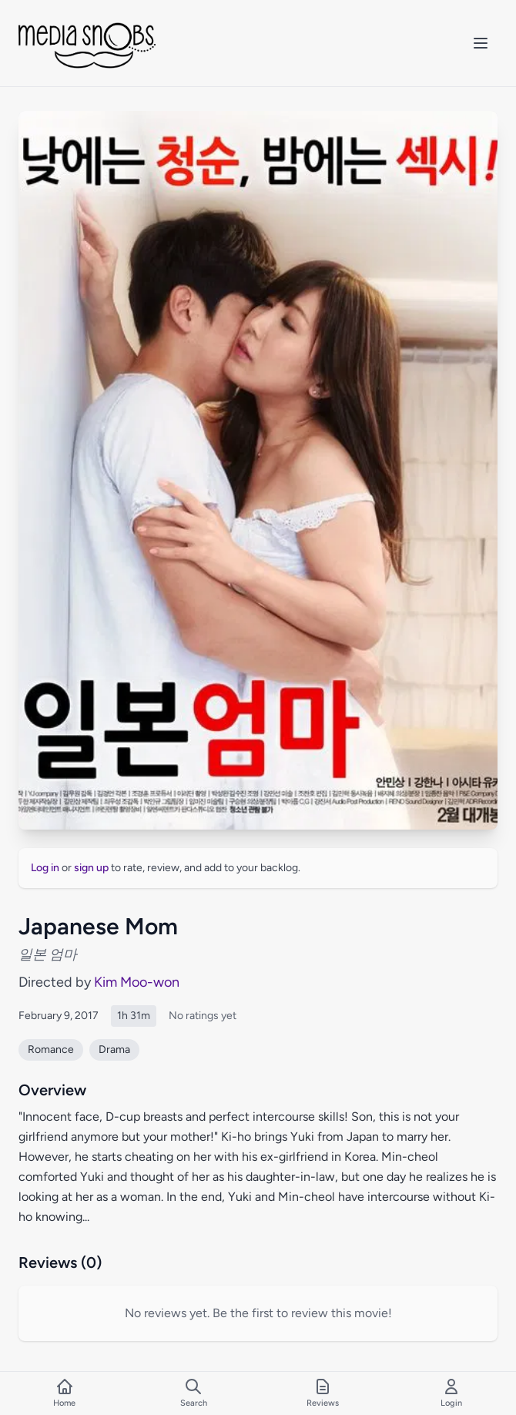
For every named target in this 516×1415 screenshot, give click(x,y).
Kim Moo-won (136, 982)
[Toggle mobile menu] (481, 43)
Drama (114, 1049)
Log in (45, 867)
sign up (91, 867)
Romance (51, 1049)
